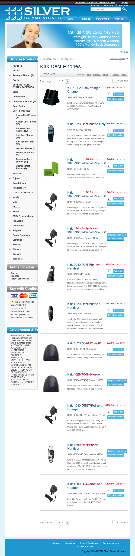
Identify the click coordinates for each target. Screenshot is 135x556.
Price (105, 74)
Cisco (15, 92)
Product (97, 74)
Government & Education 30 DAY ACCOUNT (95, 2)
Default (115, 74)
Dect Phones (53, 59)
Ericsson (17, 173)
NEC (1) (16, 207)
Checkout (123, 5)
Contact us (70, 543)
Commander (19, 96)
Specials (17, 254)
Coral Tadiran (19, 106)
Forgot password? (20, 279)
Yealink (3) (18, 259)
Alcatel (16, 70)
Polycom (17, 230)
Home (42, 59)
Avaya (16, 80)
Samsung (17, 240)
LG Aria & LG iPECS (23, 192)
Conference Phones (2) (24, 101)
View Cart (108, 5)
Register (15, 276)
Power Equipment (21, 235)
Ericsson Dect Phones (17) (23, 129)
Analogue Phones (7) (23, 75)
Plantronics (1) (20, 225)
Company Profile (85, 546)
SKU (89, 74)
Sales (124, 74)
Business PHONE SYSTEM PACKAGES (23, 86)
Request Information (117, 235)
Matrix (16, 197)
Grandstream (19, 183)
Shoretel (17, 244)
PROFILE (86, 19)
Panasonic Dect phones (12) (24, 160)
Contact (120, 19)
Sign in (14, 273)
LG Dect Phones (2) (26, 148)
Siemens (17, 249)
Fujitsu (16, 178)
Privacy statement (111, 543)
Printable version (117, 58)
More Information (115, 99)
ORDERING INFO (103, 19)
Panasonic (18, 221)
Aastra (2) (17, 66)
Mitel (15, 202)
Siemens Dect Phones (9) (23, 167)
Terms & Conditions (89, 543)
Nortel (16, 211)
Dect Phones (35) (21, 111)
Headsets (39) (19, 188)
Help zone (55, 543)
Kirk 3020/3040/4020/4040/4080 (86, 161)
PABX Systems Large (23, 216)
